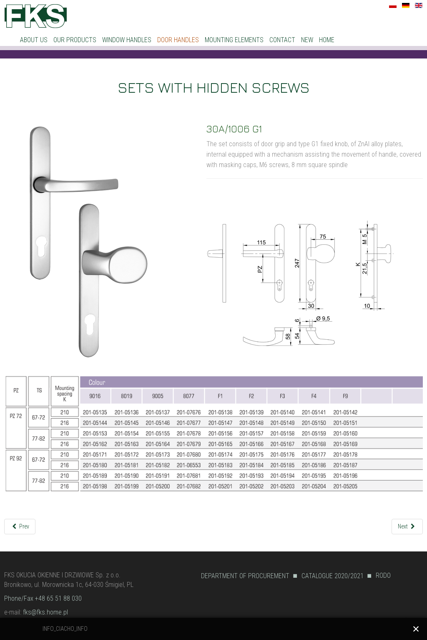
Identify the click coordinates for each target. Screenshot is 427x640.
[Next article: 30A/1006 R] (407, 526)
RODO (383, 575)
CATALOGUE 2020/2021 (332, 576)
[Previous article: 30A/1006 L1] (19, 526)
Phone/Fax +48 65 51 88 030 (43, 598)
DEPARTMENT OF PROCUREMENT (245, 576)
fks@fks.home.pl (45, 612)
